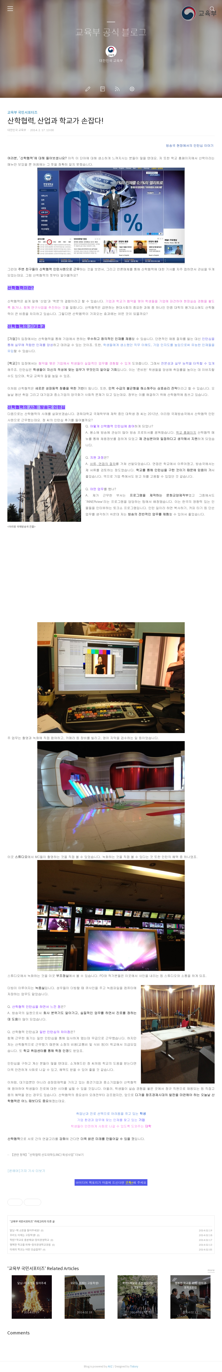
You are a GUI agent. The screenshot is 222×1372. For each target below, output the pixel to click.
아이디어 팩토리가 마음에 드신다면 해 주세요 (111, 1182)
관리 (133, 89)
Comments (18, 1333)
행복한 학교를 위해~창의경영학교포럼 (30, 1244)
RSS (118, 89)
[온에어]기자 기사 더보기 (26, 1170)
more (211, 1270)
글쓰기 (88, 89)
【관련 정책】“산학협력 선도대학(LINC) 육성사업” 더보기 (47, 1155)
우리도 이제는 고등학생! (23, 1235)
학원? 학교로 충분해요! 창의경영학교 (29, 1240)
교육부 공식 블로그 (111, 32)
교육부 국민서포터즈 (22, 112)
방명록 (103, 89)
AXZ (110, 1366)
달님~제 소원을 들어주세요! (24, 1230)
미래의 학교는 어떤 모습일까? (25, 1249)
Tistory (134, 1366)
